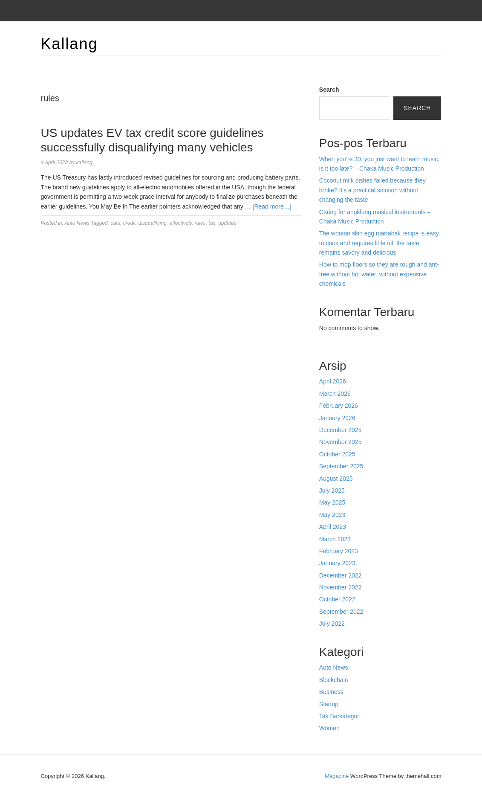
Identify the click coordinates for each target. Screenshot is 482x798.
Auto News (77, 223)
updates (227, 223)
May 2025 (332, 502)
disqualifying (153, 223)
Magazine (337, 776)
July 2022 (332, 623)
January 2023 (337, 563)
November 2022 (340, 587)
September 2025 (341, 466)
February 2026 (338, 405)
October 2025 (337, 454)
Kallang (69, 43)
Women (329, 728)
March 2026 (335, 393)
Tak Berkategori (340, 716)
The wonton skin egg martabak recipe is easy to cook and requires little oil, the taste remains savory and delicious (379, 243)
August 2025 (336, 478)
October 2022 (337, 599)
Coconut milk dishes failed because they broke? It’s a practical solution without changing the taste (372, 190)
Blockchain (333, 679)
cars (115, 223)
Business (331, 691)
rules (200, 223)
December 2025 (340, 430)
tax (211, 223)
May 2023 (332, 514)
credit (129, 223)
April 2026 (332, 381)
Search (329, 89)
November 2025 (340, 441)
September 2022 (341, 611)
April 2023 (332, 526)
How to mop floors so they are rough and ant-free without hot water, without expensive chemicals (379, 274)
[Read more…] (272, 206)
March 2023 (335, 539)
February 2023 (338, 551)
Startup (328, 704)
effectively (180, 223)
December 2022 (340, 575)
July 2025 (332, 490)
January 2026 (337, 418)
